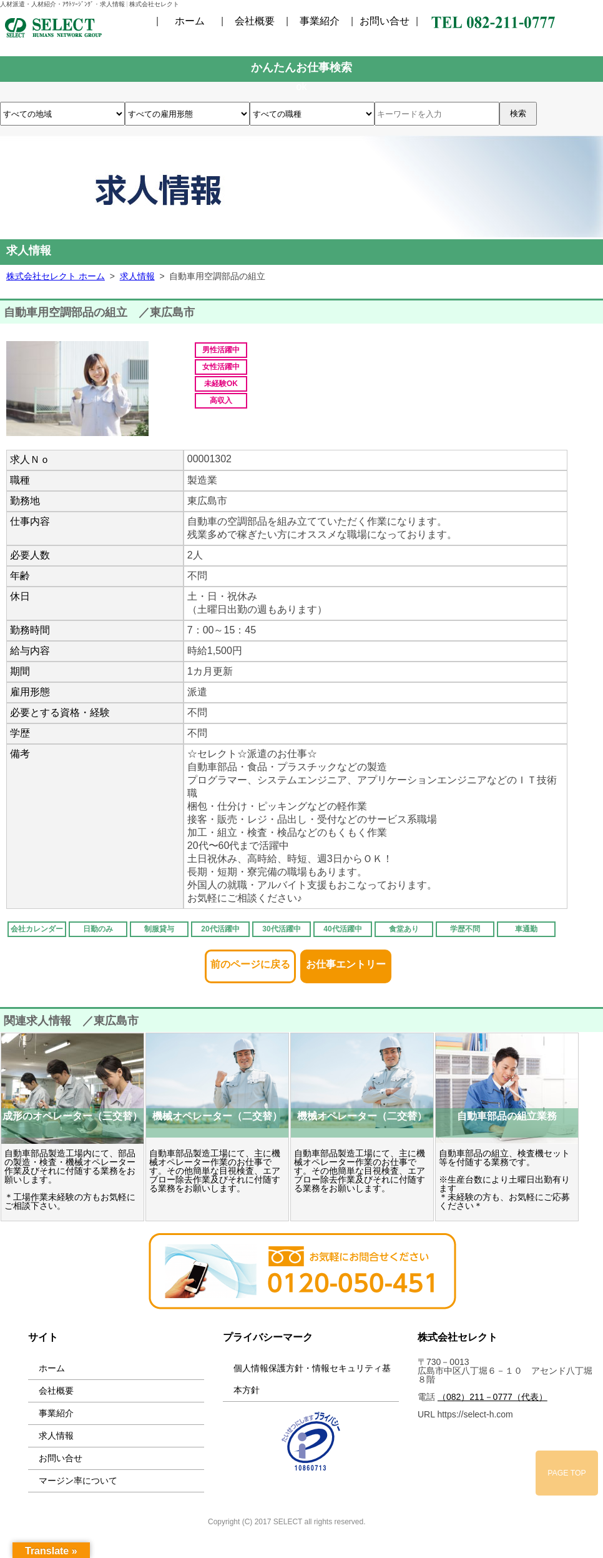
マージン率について (78, 1481)
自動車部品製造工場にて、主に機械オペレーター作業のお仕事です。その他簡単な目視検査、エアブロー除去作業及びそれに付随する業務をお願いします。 (214, 1170)
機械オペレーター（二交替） (217, 1116)
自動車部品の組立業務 (507, 1116)
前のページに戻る (250, 960)
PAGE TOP (566, 1473)
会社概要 (255, 21)
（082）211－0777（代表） (492, 1397)
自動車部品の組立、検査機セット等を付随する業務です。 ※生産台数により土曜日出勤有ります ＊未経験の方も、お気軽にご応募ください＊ (504, 1179)
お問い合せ (384, 21)
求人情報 (56, 1436)
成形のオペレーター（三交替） (72, 1116)
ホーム (190, 21)
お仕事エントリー (346, 960)
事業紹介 (320, 21)
